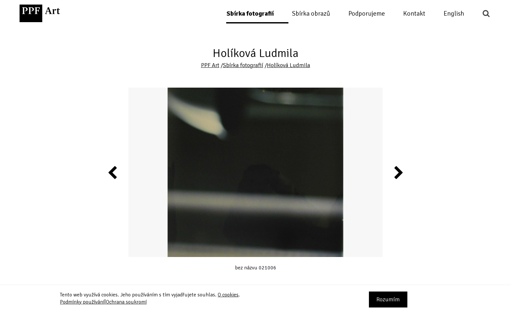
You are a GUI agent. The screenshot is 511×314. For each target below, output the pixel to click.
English (454, 13)
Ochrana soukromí (126, 302)
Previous (112, 172)
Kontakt (414, 13)
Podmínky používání (82, 302)
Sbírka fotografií (250, 13)
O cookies (228, 295)
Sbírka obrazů (311, 13)
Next (398, 172)
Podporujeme (366, 13)
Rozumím (388, 299)
